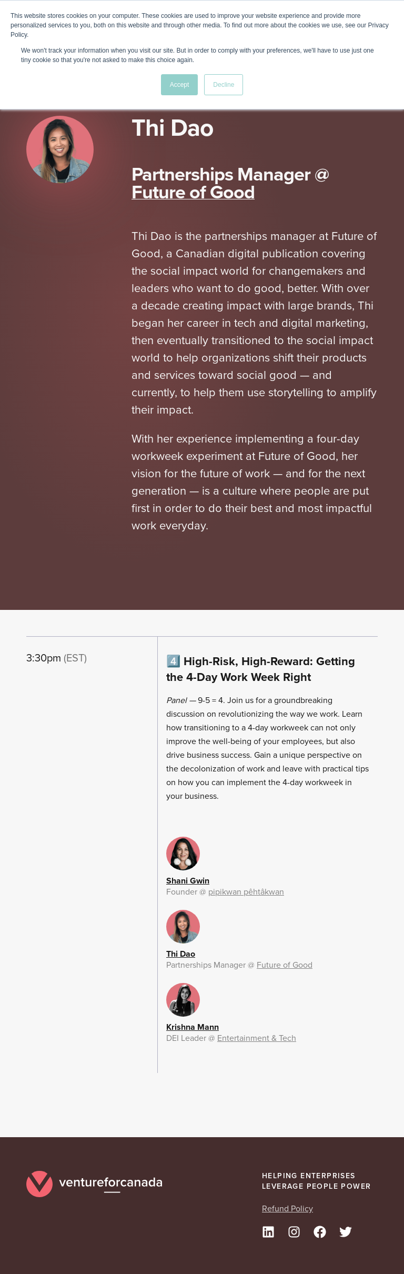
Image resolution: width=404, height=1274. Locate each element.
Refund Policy (287, 1208)
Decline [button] (223, 84)
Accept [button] (179, 84)
